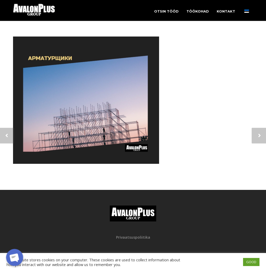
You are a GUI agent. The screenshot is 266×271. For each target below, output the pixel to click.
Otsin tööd (166, 11)
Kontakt (226, 11)
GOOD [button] (251, 262)
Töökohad (197, 11)
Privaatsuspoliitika (133, 237)
